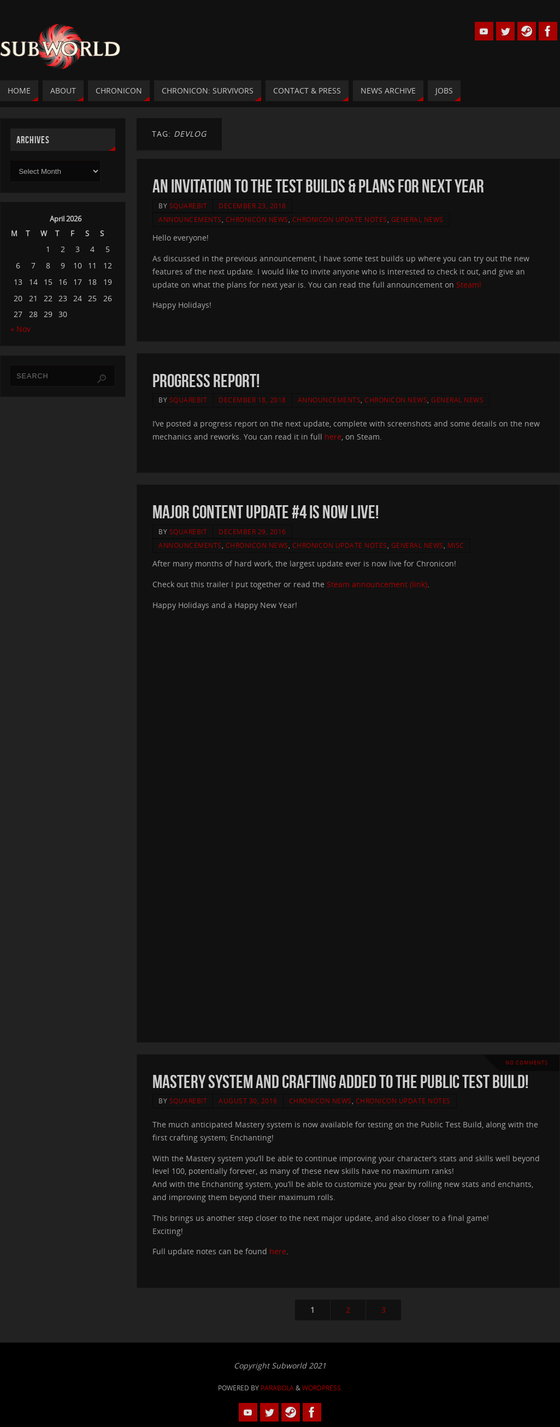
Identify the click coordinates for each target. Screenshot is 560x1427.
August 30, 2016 (248, 1100)
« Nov (20, 329)
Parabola (277, 1388)
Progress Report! (206, 381)
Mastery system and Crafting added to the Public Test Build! (340, 1082)
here (333, 436)
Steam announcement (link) (377, 584)
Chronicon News (257, 219)
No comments (527, 1062)
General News (417, 219)
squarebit (188, 205)
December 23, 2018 (252, 205)
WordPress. (322, 1388)
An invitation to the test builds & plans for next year (318, 186)
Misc (455, 545)
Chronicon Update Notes (339, 219)
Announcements (190, 219)
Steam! (468, 284)
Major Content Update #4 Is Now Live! (265, 512)
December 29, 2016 (252, 531)
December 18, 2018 (252, 399)
